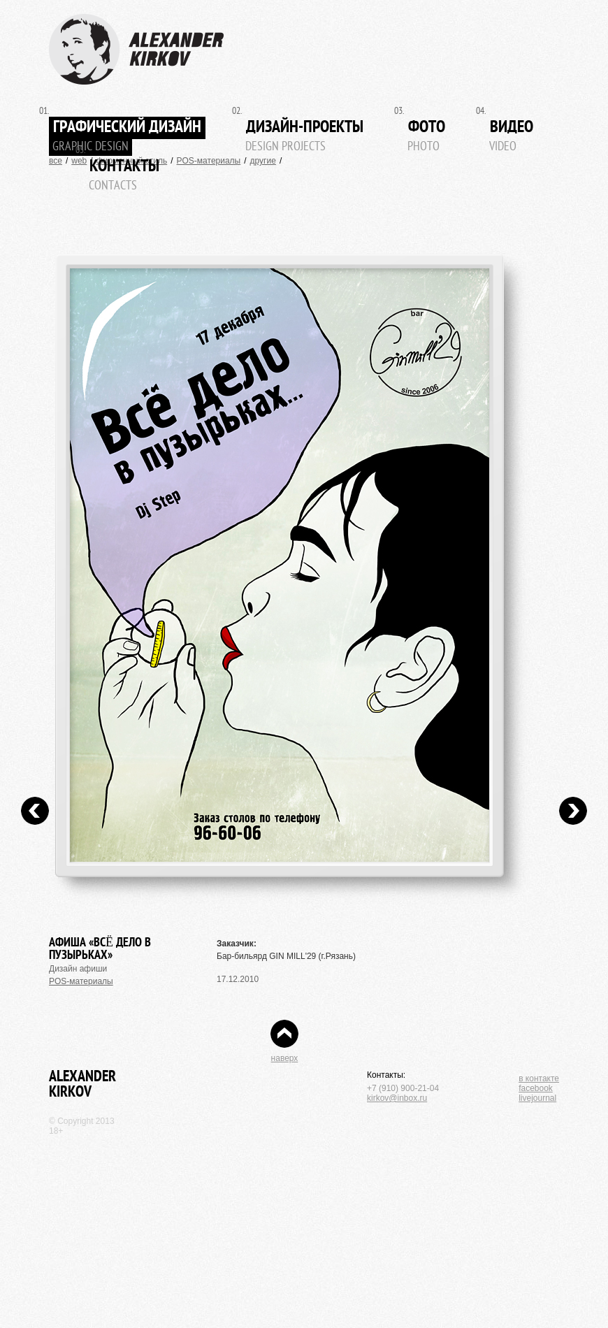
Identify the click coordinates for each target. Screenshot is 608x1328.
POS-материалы (209, 161)
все (55, 161)
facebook (536, 1088)
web (79, 161)
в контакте (539, 1078)
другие (263, 161)
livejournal (537, 1098)
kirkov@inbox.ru (397, 1098)
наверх (284, 1058)
